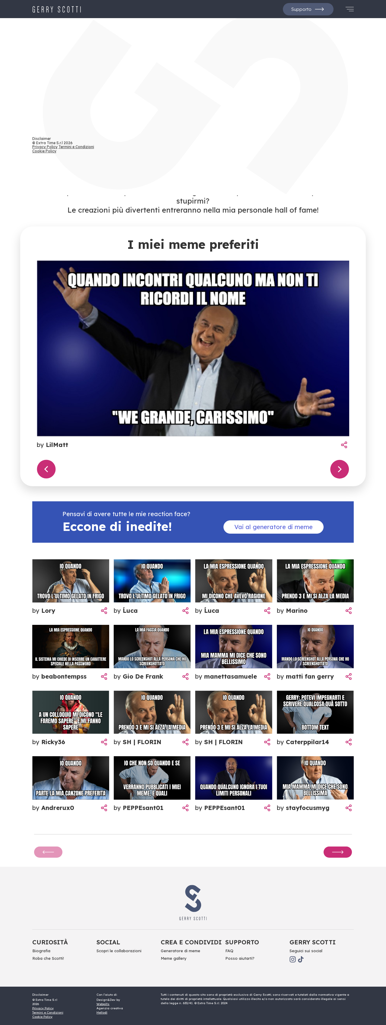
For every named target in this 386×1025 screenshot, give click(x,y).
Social (108, 942)
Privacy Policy (43, 1008)
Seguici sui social (306, 950)
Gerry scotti (313, 942)
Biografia (41, 950)
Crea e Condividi (191, 942)
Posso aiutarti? (240, 958)
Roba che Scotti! (48, 958)
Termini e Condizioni (47, 1012)
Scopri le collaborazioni (118, 950)
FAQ (229, 950)
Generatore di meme (180, 950)
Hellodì (101, 1012)
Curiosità (50, 942)
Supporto (308, 9)
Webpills (102, 1004)
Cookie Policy (42, 1017)
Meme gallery (174, 958)
